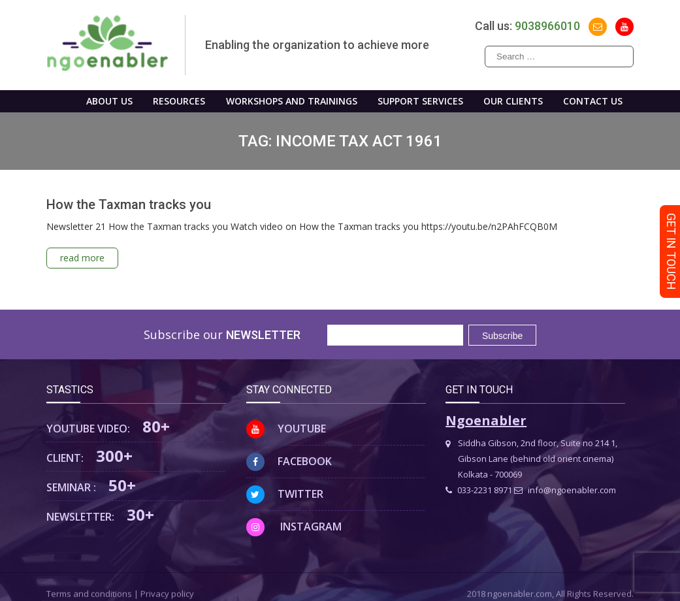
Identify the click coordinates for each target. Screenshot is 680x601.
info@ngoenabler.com (565, 490)
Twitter (284, 494)
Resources (179, 101)
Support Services (420, 101)
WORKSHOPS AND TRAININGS (291, 101)
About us (109, 101)
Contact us (593, 101)
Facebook (289, 461)
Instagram (294, 526)
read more (82, 258)
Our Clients (513, 101)
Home (54, 101)
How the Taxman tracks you (128, 204)
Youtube (286, 428)
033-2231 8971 (478, 490)
